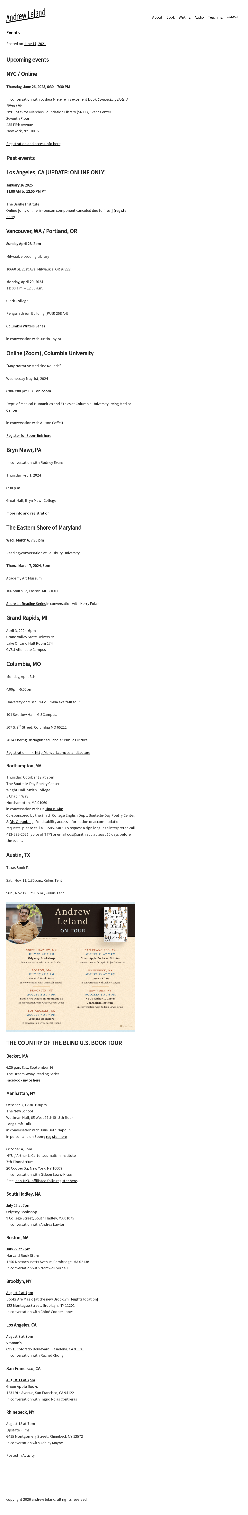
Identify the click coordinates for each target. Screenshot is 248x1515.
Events (232, 17)
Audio (199, 17)
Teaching (215, 17)
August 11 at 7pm (20, 1379)
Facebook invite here (23, 1080)
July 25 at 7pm (18, 1205)
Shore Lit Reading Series (26, 603)
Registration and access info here (33, 143)
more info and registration (27, 513)
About (157, 17)
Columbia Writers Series (25, 326)
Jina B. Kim (54, 808)
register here (56, 1136)
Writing (185, 17)
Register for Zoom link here (28, 435)
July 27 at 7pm (18, 1248)
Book (170, 17)
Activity (28, 1455)
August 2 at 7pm (19, 1292)
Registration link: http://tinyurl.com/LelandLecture (48, 752)
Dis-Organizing (22, 821)
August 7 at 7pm (19, 1336)
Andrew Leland (25, 14)
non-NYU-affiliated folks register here (46, 1180)
